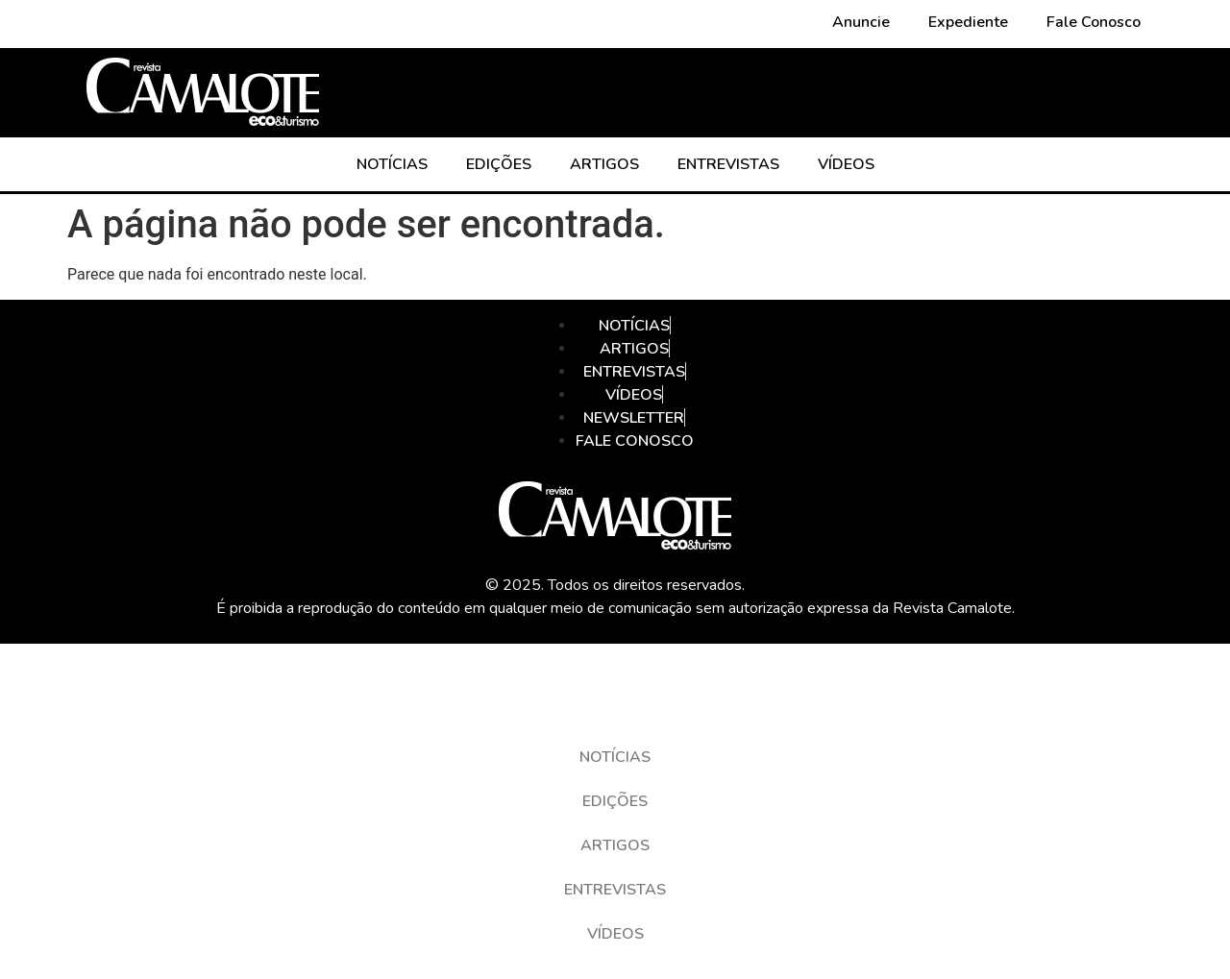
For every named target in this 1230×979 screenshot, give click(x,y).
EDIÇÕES (498, 164)
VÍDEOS (846, 164)
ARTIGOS (604, 164)
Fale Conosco (1093, 22)
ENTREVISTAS (728, 164)
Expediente (968, 22)
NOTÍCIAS (392, 164)
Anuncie (861, 22)
